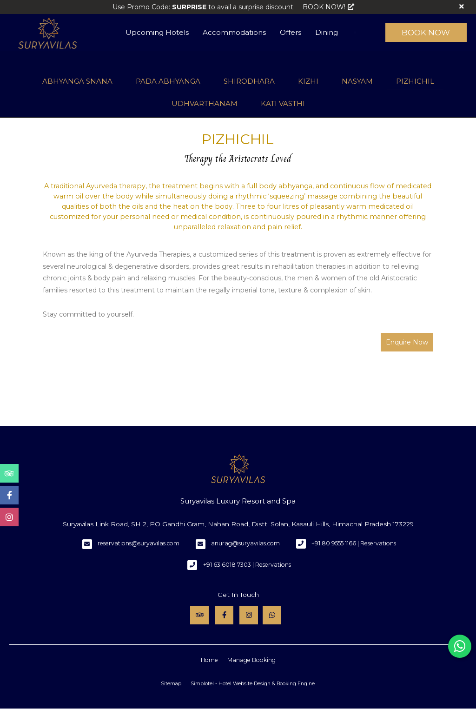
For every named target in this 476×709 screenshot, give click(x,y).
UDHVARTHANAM (205, 103)
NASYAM (357, 81)
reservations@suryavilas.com (138, 543)
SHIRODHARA (249, 81)
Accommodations (234, 32)
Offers (290, 32)
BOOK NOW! (328, 7)
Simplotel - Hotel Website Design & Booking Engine (253, 684)
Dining (326, 32)
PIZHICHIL (415, 81)
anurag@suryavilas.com (245, 543)
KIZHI (308, 81)
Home (209, 659)
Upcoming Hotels (157, 32)
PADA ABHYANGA (168, 81)
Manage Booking (251, 659)
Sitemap (171, 684)
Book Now (426, 32)
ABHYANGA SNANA (77, 81)
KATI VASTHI (283, 103)
